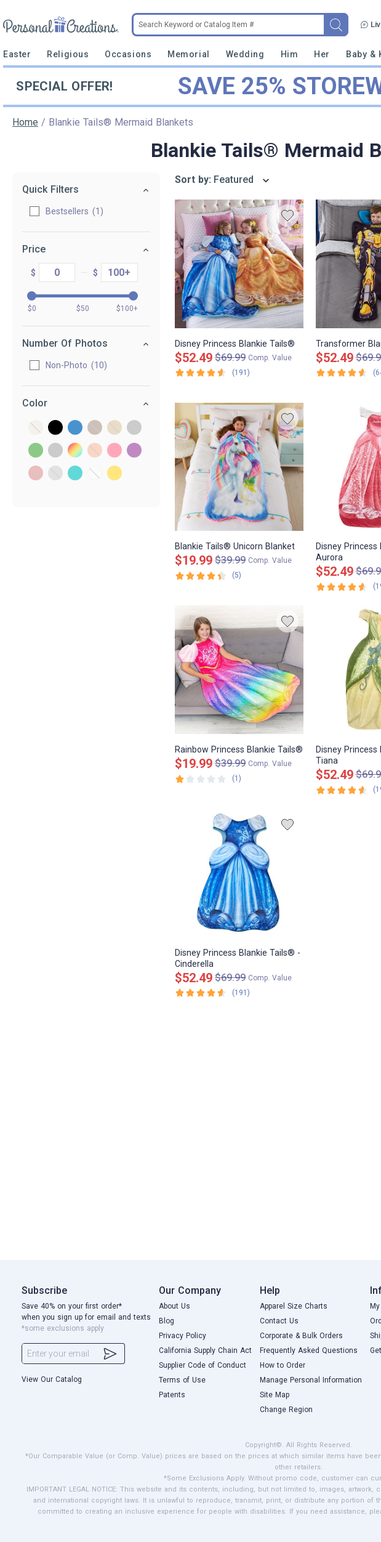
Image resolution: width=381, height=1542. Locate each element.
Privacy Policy (182, 1335)
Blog (166, 1321)
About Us (174, 1306)
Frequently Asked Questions (309, 1350)
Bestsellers (63, 211)
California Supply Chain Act (205, 1350)
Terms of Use (182, 1380)
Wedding (245, 54)
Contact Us (279, 1321)
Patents (172, 1395)
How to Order (282, 1365)
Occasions (128, 54)
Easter (17, 54)
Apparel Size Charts (293, 1306)
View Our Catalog (52, 1379)
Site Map (274, 1395)
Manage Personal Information (311, 1380)
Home (25, 122)
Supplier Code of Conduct (202, 1365)
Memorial (188, 54)
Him (290, 54)
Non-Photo (64, 365)
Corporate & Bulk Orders (301, 1335)
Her (322, 54)
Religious (68, 54)
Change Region (286, 1409)
